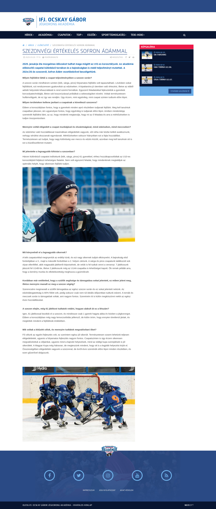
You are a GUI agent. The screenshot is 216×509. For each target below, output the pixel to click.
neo (189, 505)
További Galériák (179, 91)
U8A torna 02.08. (163, 67)
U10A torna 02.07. (163, 79)
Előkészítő (43, 45)
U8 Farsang (160, 54)
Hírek (31, 45)
